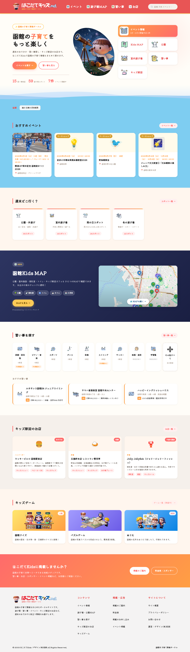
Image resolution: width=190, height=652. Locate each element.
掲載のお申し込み (121, 619)
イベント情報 (83, 605)
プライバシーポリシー (158, 612)
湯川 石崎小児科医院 (30, 107)
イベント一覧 (167, 125)
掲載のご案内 (139, 570)
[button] (91, 73)
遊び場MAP (97, 6)
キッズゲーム (83, 633)
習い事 (118, 6)
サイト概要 (153, 605)
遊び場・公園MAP (86, 612)
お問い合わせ (154, 619)
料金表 (116, 612)
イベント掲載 (119, 626)
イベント (74, 6)
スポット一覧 (167, 201)
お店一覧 (169, 429)
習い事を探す (83, 619)
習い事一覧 (168, 335)
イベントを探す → (24, 65)
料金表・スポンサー (164, 570)
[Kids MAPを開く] (138, 286)
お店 (133, 6)
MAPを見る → (23, 302)
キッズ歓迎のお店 (85, 626)
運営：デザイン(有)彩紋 (159, 626)
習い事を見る (48, 65)
